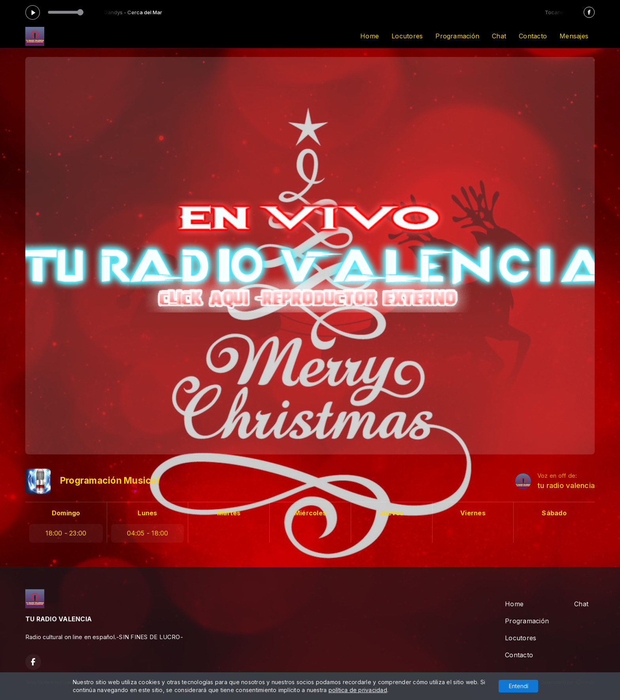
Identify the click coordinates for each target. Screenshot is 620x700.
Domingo (66, 513)
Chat (499, 36)
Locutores (407, 36)
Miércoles (310, 513)
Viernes (473, 513)
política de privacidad (358, 690)
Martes (228, 513)
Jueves (391, 513)
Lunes (147, 513)
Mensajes (574, 36)
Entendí (518, 686)
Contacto (533, 36)
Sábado (554, 513)
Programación (457, 36)
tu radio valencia (566, 485)
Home (369, 36)
